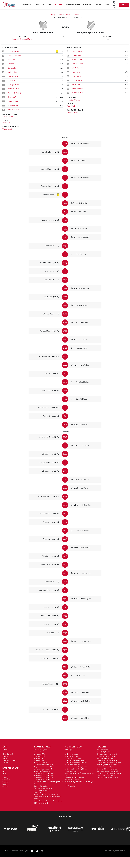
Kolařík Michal (77, 80)
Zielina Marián (7, 117)
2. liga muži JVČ (39, 754)
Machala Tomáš (78, 60)
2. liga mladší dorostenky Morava (76, 769)
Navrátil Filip (76, 76)
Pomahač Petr (13, 101)
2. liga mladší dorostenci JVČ (43, 777)
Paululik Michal (13, 110)
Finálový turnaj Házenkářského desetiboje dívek (79, 783)
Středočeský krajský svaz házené (107, 752)
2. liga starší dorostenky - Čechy (76, 760)
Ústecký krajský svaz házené (106, 758)
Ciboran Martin (13, 51)
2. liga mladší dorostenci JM (43, 773)
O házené (6, 750)
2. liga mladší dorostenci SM (43, 775)
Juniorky (5, 778)
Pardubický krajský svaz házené (107, 765)
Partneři (5, 756)
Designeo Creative (117, 851)
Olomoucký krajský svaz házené (107, 771)
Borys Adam (12, 68)
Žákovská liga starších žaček (74, 777)
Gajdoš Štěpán (77, 51)
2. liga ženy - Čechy (72, 754)
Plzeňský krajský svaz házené (106, 756)
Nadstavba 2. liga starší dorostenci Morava (48, 801)
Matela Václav (77, 93)
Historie (5, 752)
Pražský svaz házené (103, 750)
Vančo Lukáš (7, 129)
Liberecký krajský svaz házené (107, 760)
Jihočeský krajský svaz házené (107, 754)
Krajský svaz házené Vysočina (106, 767)
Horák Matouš (77, 89)
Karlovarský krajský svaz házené (107, 777)
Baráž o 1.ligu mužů (40, 792)
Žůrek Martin (71, 106)
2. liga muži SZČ (39, 756)
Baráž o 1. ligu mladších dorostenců (46, 794)
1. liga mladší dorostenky (73, 765)
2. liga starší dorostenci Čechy (44, 765)
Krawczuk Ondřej (14, 93)
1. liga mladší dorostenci (42, 771)
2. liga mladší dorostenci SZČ (44, 779)
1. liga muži (37, 752)
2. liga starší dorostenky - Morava (76, 762)
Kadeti (4, 784)
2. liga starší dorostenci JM (43, 767)
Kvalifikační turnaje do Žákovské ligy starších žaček (79, 774)
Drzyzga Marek (13, 85)
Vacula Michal (27, 39)
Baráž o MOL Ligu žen (72, 779)
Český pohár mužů (40, 786)
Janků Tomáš (77, 84)
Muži (3, 771)
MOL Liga (68, 750)
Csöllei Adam (13, 76)
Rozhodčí (6, 758)
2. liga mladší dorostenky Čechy (76, 767)
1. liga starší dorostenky (73, 758)
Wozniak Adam (13, 89)
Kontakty (6, 762)
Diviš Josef (12, 97)
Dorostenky (6, 782)
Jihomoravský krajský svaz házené (108, 769)
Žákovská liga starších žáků (43, 788)
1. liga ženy (69, 752)
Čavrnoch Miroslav (15, 55)
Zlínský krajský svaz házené (106, 775)
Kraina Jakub (12, 72)
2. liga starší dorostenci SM (43, 769)
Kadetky (5, 786)
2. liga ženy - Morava (72, 756)
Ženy (4, 773)
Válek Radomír (77, 64)
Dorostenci (6, 780)
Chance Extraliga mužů (41, 750)
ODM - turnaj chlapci (41, 803)
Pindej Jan (11, 60)
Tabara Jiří (11, 80)
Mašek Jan (12, 64)
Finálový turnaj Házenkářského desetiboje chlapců (47, 798)
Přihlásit (124, 4)
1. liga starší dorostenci (41, 762)
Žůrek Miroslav (72, 112)
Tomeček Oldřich (73, 100)
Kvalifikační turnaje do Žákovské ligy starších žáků (48, 783)
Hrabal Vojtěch (77, 55)
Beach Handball (8, 754)
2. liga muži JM (39, 758)
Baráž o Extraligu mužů (41, 790)
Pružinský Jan (13, 105)
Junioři (4, 775)
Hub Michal (76, 72)
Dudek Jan (6, 123)
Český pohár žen (70, 771)
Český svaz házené (9, 760)
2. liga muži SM (39, 760)
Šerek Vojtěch (77, 68)
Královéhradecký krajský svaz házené (109, 762)
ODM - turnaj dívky (71, 786)
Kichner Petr (16, 39)
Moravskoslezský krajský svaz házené (109, 773)
